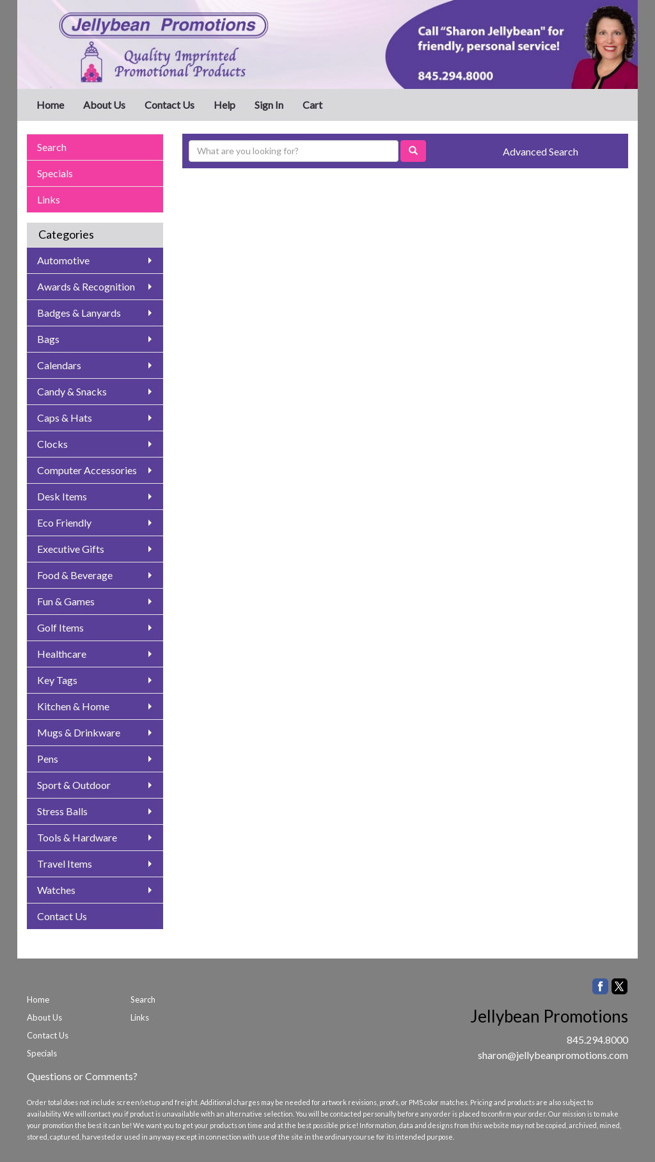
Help (224, 105)
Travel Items (64, 863)
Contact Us (169, 105)
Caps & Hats (64, 417)
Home (50, 105)
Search (52, 147)
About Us (104, 105)
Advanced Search (540, 151)
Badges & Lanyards (79, 312)
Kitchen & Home (73, 706)
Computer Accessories (87, 470)
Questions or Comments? (82, 1076)
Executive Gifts (70, 549)
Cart (312, 105)
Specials (55, 173)
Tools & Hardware (77, 837)
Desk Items (62, 496)
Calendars (59, 365)
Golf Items (60, 627)
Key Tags (57, 680)
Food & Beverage (75, 575)
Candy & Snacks (72, 391)
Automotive (63, 260)
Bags (48, 339)
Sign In (269, 105)
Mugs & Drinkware (78, 732)
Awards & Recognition (86, 286)
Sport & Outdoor (74, 785)
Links (48, 199)
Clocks (52, 444)
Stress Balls (62, 811)
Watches (56, 890)
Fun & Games (66, 601)
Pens (47, 758)
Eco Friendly (64, 522)
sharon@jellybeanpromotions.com (553, 1055)
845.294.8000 (597, 1039)
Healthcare (61, 654)
